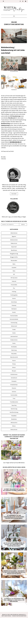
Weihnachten (14, 422)
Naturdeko (14, 353)
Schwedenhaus (14, 384)
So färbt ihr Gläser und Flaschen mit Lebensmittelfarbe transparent (14, 489)
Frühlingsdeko (14, 295)
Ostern (14, 360)
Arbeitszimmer (14, 240)
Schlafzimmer (14, 374)
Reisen (14, 367)
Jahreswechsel (14, 336)
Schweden (14, 381)
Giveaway (14, 305)
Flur (14, 288)
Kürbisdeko (14, 346)
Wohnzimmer (14, 429)
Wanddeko (13, 415)
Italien (14, 333)
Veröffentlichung (14, 412)
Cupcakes (14, 267)
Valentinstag (14, 408)
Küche (14, 343)
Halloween (14, 308)
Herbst (14, 312)
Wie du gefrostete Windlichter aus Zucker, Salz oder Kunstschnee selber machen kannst (14, 544)
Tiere (14, 398)
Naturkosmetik (14, 357)
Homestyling (14, 322)
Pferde (14, 364)
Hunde (14, 329)
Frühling (14, 291)
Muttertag (14, 350)
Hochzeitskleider (14, 319)
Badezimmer (14, 243)
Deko (14, 271)
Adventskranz (14, 233)
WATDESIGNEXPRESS (21, 616)
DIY (14, 274)
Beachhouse (14, 250)
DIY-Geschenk (14, 277)
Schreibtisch (14, 377)
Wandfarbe (14, 419)
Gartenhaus (14, 302)
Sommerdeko (14, 395)
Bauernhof (14, 246)
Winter (14, 426)
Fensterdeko (14, 284)
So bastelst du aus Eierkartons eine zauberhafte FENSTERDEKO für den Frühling (14, 600)
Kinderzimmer (14, 340)
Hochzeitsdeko (14, 315)
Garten (14, 298)
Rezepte (14, 371)
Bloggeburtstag (14, 253)
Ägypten (14, 236)
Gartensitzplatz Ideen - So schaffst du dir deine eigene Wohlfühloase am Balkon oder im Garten (14, 572)
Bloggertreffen (14, 257)
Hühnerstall (14, 326)
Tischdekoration (14, 402)
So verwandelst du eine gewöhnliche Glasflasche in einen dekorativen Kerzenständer (14, 517)
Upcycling (14, 405)
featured (14, 281)
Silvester (14, 388)
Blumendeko (14, 260)
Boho (14, 264)
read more (14, 193)
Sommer (14, 391)
